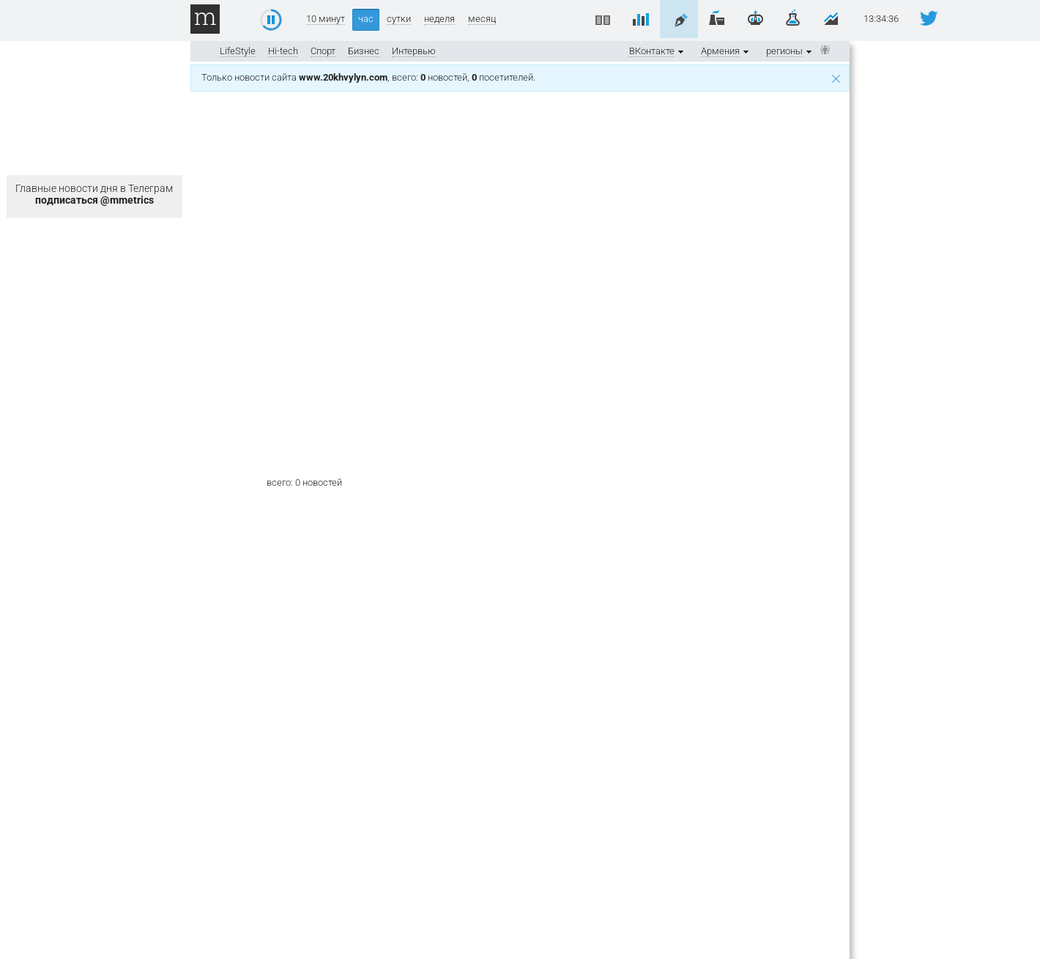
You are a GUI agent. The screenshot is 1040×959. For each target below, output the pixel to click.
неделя (439, 19)
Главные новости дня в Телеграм (94, 194)
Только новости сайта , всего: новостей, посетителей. (520, 77)
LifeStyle (238, 50)
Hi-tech (283, 50)
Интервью (414, 50)
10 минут (325, 19)
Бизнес (363, 50)
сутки (399, 19)
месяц (482, 19)
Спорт (323, 50)
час (366, 18)
